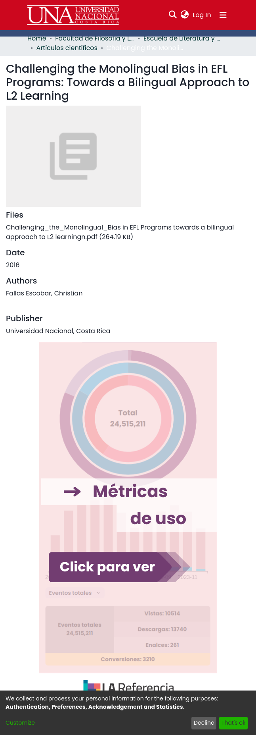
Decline (204, 723)
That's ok (234, 723)
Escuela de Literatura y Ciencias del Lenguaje (183, 38)
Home (36, 38)
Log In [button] (202, 14)
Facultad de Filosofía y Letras (94, 38)
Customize (20, 723)
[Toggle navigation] (223, 15)
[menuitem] (185, 15)
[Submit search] (173, 15)
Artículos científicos (66, 47)
